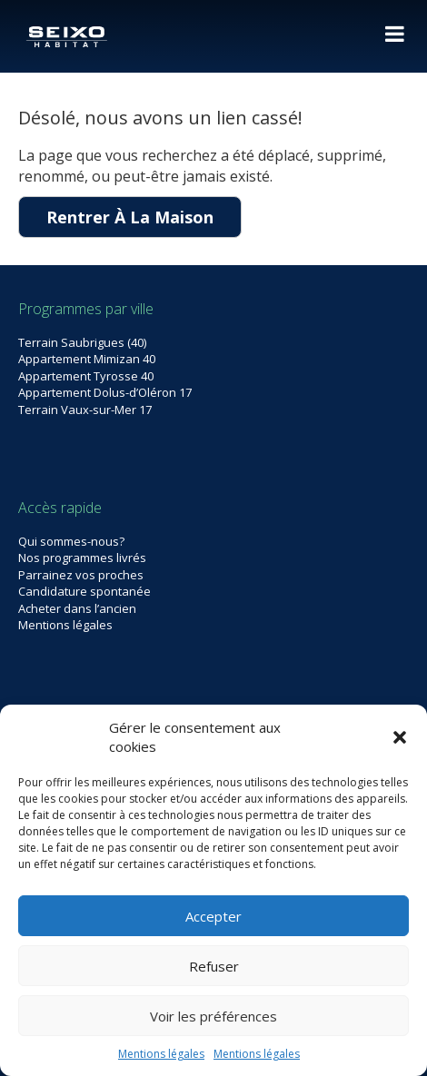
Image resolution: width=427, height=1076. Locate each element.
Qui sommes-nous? (71, 541)
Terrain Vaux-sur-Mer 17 (85, 409)
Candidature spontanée (84, 591)
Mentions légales (161, 1053)
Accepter (213, 916)
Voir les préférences (213, 1016)
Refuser (214, 966)
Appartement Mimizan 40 (86, 358)
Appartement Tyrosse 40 (86, 376)
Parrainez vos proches (81, 575)
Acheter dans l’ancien (77, 608)
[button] (400, 737)
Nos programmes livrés (82, 557)
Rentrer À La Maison (130, 217)
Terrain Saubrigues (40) (82, 342)
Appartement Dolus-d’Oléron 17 (105, 392)
